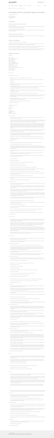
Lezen (24, 5)
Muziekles (12, 5)
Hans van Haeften (13, 2)
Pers (26, 5)
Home (10, 8)
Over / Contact (29, 5)
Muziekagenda (20, 5)
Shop (9, 5)
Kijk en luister (16, 5)
